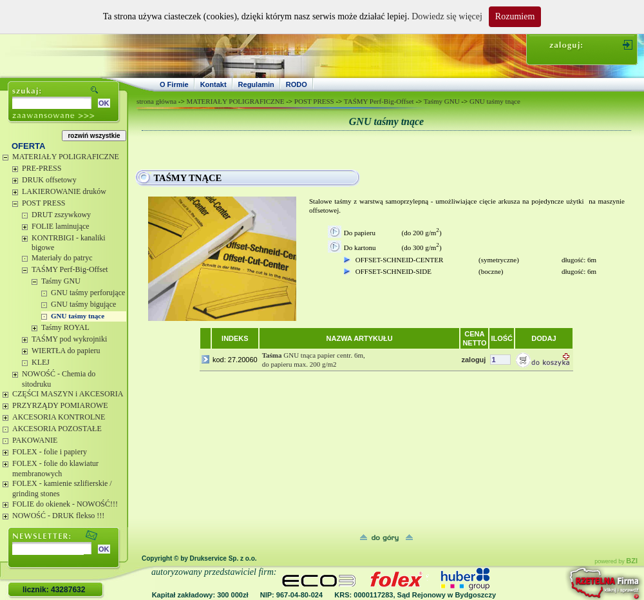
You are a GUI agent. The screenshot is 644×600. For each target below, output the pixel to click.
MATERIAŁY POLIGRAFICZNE (65, 156)
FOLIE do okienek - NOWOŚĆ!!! (65, 503)
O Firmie (174, 84)
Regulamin (256, 84)
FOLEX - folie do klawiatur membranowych (55, 468)
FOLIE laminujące (61, 226)
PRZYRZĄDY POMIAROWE (60, 405)
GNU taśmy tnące (77, 316)
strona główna (156, 101)
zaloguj (473, 359)
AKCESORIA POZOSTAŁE (57, 428)
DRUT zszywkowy (61, 214)
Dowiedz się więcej (447, 16)
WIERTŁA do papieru (66, 350)
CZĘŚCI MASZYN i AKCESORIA (67, 393)
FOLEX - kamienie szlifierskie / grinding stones (62, 488)
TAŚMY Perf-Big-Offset (70, 269)
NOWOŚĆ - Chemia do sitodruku (58, 379)
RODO (296, 84)
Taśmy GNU (60, 280)
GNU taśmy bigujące (83, 304)
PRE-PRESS (41, 168)
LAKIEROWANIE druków (64, 191)
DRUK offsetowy (49, 179)
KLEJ (41, 362)
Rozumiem (515, 16)
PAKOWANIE (34, 440)
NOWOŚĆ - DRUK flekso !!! (58, 515)
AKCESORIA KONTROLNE (58, 416)
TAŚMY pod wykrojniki (69, 339)
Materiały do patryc (62, 257)
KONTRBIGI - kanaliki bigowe (69, 243)
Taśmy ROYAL (65, 327)
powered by (616, 561)
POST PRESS (43, 203)
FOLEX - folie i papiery (49, 451)
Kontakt (213, 84)
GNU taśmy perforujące (88, 292)
